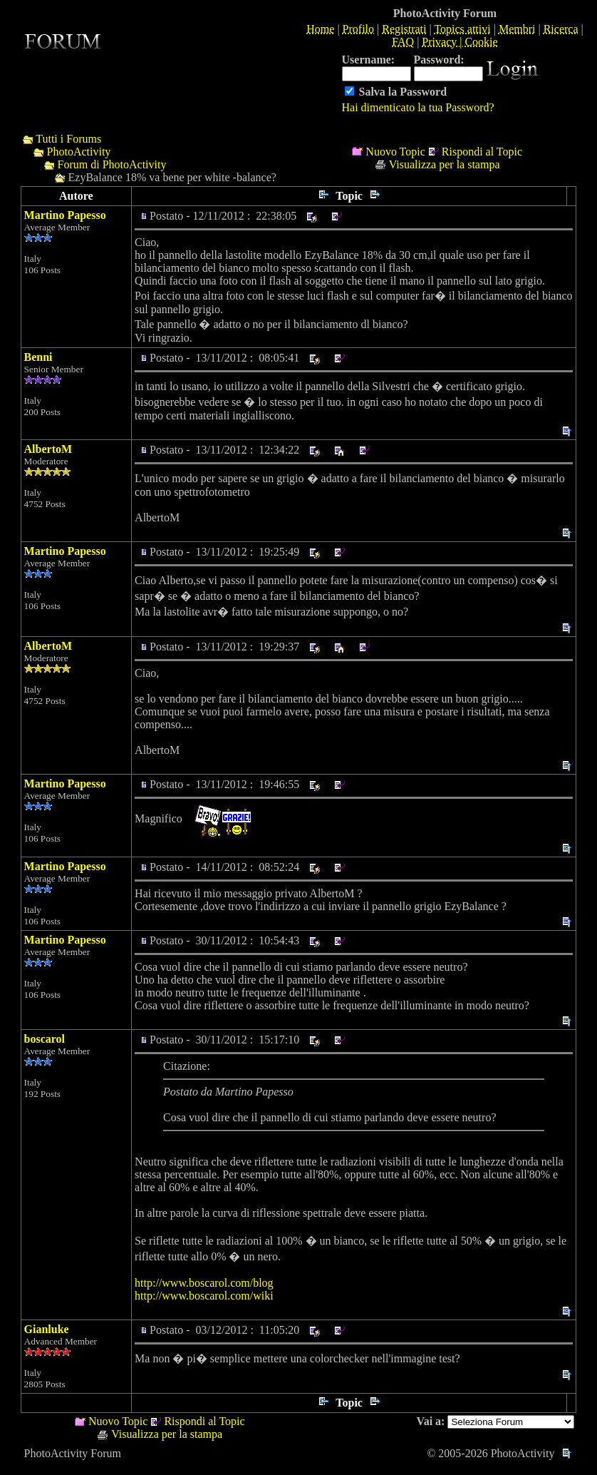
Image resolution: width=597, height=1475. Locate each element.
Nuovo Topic (395, 152)
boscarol (44, 1039)
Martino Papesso (65, 215)
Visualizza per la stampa (444, 164)
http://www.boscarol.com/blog (204, 1283)
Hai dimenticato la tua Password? (418, 107)
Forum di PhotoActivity (112, 164)
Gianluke (46, 1329)
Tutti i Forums (68, 139)
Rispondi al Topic (482, 152)
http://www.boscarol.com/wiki (204, 1296)
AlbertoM (48, 449)
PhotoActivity (79, 152)
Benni (38, 357)
